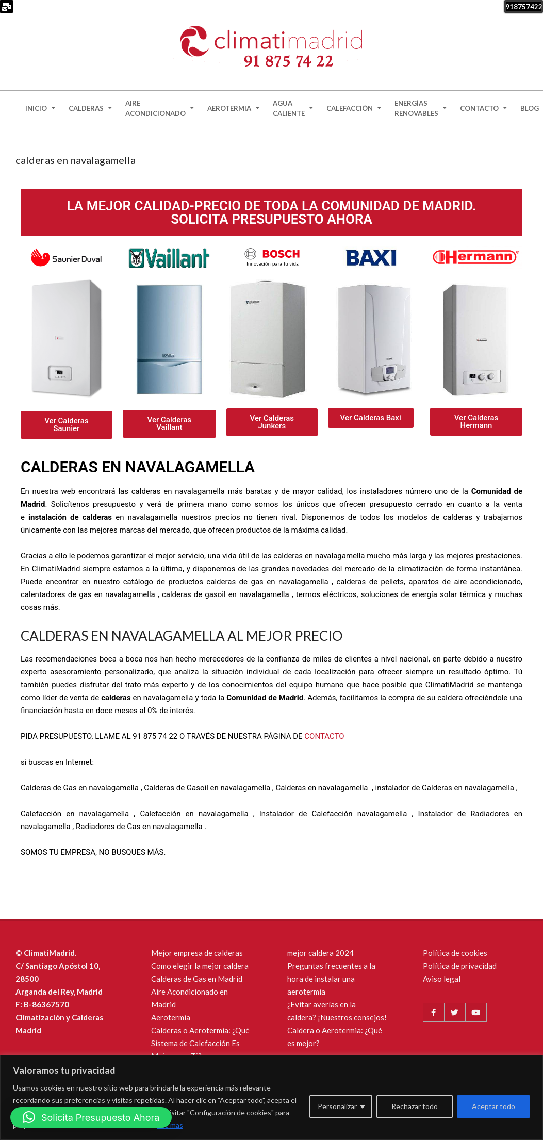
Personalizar (337, 1106)
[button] (91, 1117)
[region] (271, 1097)
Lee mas (170, 1124)
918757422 (523, 7)
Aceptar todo (493, 1106)
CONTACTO (324, 736)
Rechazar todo (414, 1106)
